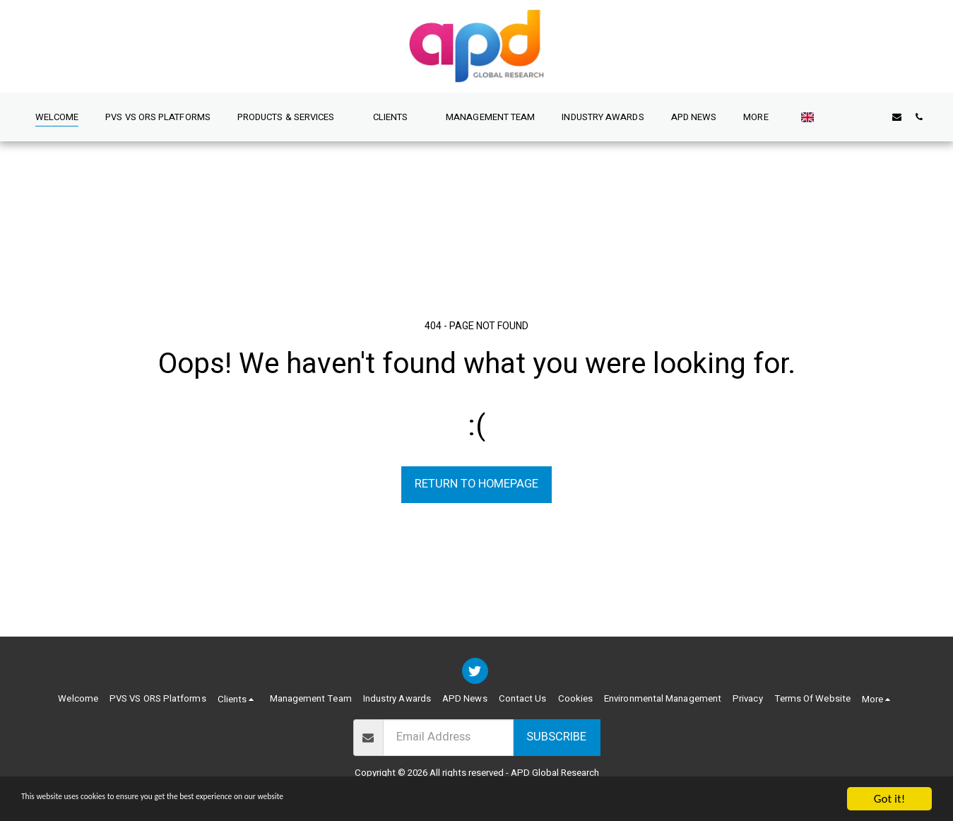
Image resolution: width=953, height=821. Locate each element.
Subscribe (556, 736)
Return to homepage (476, 484)
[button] (283, 116)
